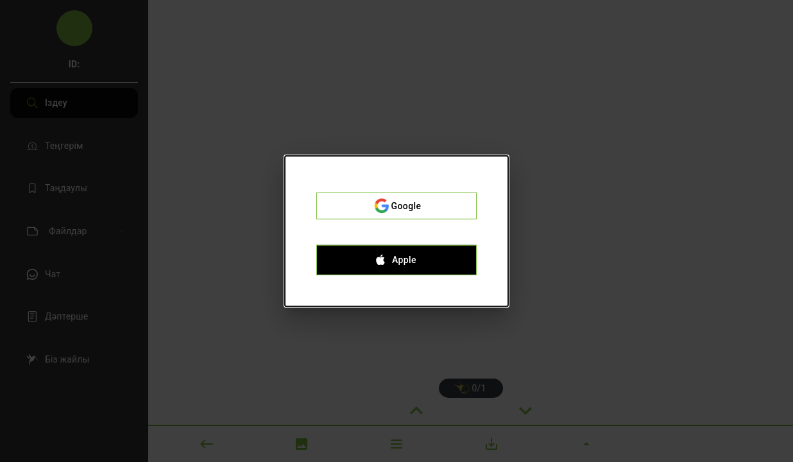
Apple (396, 260)
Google (396, 206)
